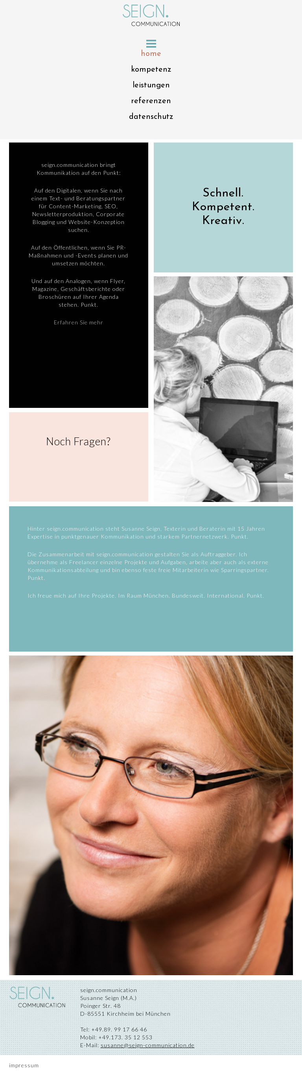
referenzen (151, 101)
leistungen (151, 85)
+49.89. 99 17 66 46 (118, 1029)
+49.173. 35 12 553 (125, 1037)
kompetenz (151, 70)
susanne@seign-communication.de (148, 1045)
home (151, 54)
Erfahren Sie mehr (78, 322)
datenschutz (151, 117)
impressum (24, 1065)
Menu (151, 44)
